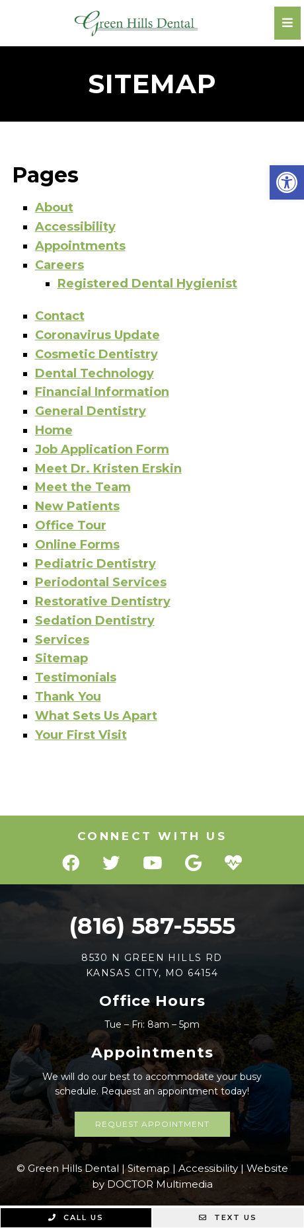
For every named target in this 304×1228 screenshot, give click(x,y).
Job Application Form (102, 449)
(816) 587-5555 (152, 925)
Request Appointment (152, 1124)
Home (54, 430)
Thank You (68, 696)
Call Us (76, 1217)
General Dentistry (90, 411)
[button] (287, 182)
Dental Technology (94, 373)
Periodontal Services (101, 582)
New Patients (77, 506)
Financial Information (102, 392)
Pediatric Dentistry (95, 563)
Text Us (228, 1217)
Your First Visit (81, 735)
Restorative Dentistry (103, 601)
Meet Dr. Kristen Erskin (108, 468)
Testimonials (75, 677)
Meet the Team (83, 487)
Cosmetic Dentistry (96, 354)
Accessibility (75, 226)
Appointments (80, 246)
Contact (60, 316)
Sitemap (61, 658)
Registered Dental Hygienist (147, 283)
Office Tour (70, 525)
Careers (59, 265)
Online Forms (77, 544)
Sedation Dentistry (95, 620)
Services (62, 640)
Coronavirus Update (97, 335)
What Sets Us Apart (96, 716)
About (54, 207)
